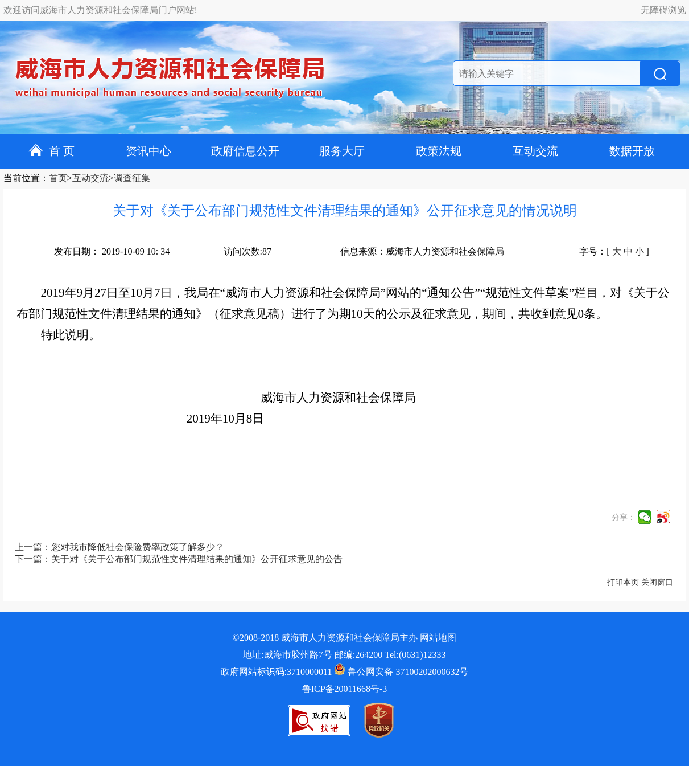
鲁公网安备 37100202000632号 (401, 672)
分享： (624, 517)
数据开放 (632, 151)
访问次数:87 (247, 251)
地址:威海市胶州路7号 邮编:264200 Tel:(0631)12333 (344, 655)
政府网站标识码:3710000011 (276, 672)
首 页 (51, 151)
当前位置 (21, 178)
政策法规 (438, 151)
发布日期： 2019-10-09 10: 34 (112, 251)
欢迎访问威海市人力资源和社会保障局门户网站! (100, 10)
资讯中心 (148, 151)
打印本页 (623, 582)
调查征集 (132, 178)
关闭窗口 (657, 582)
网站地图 (438, 637)
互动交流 (535, 151)
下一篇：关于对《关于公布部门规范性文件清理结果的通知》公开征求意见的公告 (179, 559)
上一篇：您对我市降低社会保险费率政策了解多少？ (119, 547)
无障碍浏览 (663, 10)
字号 (588, 251)
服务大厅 (342, 151)
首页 (58, 178)
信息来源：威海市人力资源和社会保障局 (422, 251)
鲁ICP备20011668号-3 (344, 689)
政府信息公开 (245, 151)
